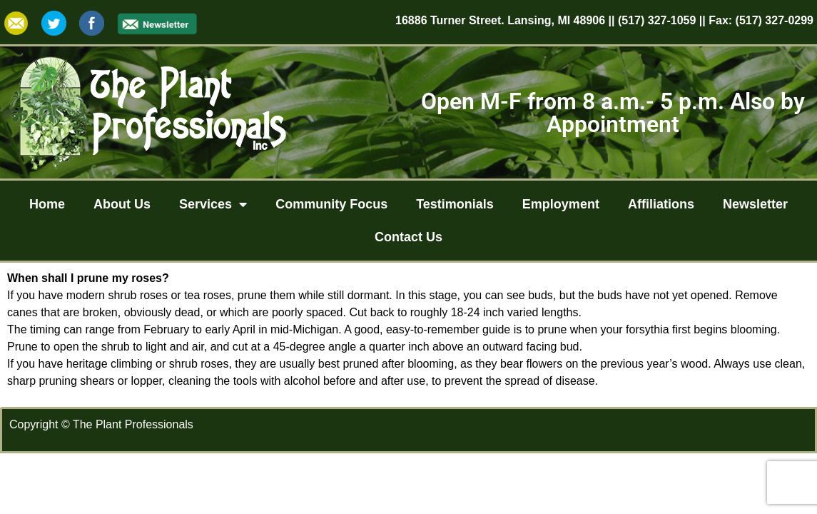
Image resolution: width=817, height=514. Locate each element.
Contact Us (408, 237)
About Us (122, 204)
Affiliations (661, 204)
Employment (560, 204)
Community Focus (331, 204)
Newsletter (755, 204)
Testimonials (455, 204)
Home (47, 204)
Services (213, 204)
